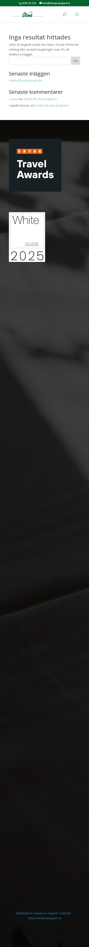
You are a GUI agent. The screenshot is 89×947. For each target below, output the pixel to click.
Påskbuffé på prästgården (25, 80)
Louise (13, 99)
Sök (75, 61)
